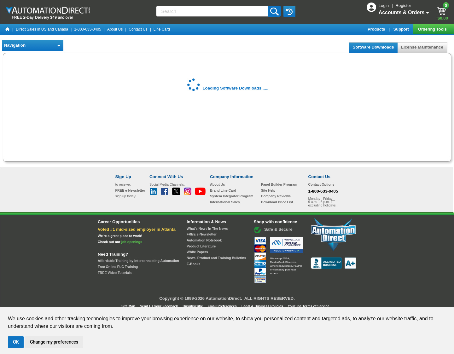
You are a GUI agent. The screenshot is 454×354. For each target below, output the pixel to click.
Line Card (162, 29)
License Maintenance (422, 47)
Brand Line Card (223, 190)
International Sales (225, 202)
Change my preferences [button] (54, 342)
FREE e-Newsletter (202, 234)
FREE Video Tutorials (114, 273)
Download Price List (277, 202)
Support (401, 29)
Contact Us (138, 29)
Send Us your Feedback (159, 306)
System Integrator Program (231, 196)
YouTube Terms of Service (308, 306)
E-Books (193, 264)
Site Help (268, 190)
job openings (131, 242)
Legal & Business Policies (263, 306)
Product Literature (201, 246)
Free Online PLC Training (118, 267)
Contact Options (321, 184)
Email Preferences (222, 306)
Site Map (128, 306)
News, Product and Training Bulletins (216, 258)
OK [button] (16, 342)
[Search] (212, 11)
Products (377, 29)
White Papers (197, 252)
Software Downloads (373, 47)
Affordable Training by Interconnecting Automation (138, 261)
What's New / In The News (207, 228)
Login (384, 5)
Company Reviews (276, 196)
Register (403, 5)
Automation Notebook (204, 240)
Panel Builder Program (279, 184)
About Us (115, 29)
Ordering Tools (433, 29)
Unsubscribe (193, 306)
